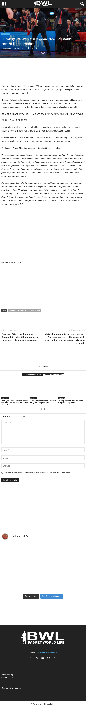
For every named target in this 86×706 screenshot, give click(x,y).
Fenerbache (22, 310)
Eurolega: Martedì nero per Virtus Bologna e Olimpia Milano (70, 402)
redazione (7, 48)
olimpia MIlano (34, 310)
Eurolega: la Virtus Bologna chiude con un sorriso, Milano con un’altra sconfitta (14, 402)
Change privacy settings (11, 688)
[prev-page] (41, 409)
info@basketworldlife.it (47, 652)
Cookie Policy (7, 677)
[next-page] (44, 409)
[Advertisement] (43, 76)
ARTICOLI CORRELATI (32, 375)
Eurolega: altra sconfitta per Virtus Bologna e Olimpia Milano (43, 402)
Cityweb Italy (48, 704)
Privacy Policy (7, 674)
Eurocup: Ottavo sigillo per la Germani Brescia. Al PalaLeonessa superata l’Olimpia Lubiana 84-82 (19, 337)
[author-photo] (43, 357)
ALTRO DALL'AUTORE (53, 375)
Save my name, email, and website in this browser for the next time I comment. (37, 473)
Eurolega (5, 34)
